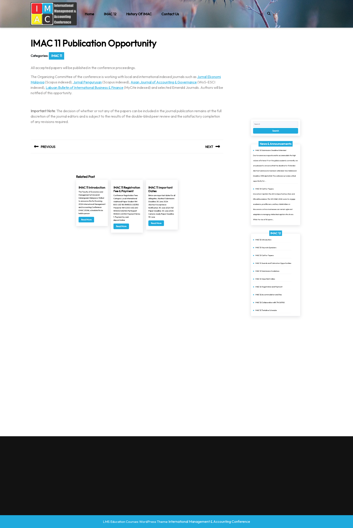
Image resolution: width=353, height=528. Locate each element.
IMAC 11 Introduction (109, 234)
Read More (107, 250)
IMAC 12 (110, 14)
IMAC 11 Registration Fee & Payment (127, 234)
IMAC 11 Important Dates (144, 234)
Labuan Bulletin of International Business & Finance (84, 87)
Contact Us (170, 14)
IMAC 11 (56, 56)
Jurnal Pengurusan (87, 82)
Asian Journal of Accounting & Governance (164, 82)
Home (89, 14)
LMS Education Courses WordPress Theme (135, 521)
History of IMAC (139, 14)
